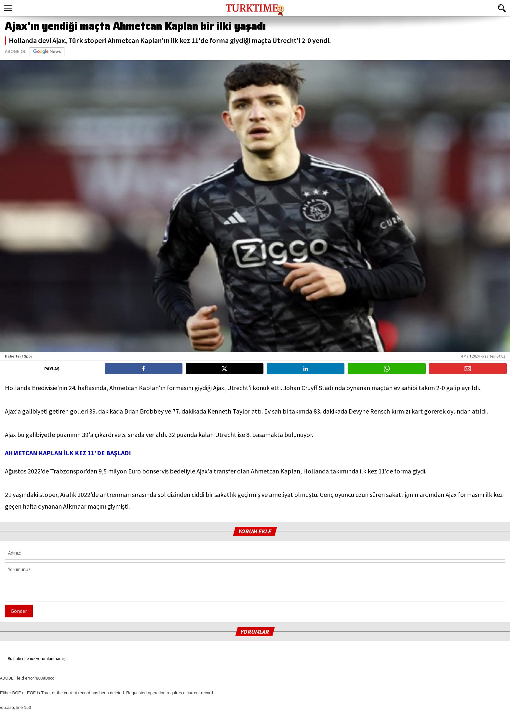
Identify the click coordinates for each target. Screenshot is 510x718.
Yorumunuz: (255, 581)
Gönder (19, 611)
